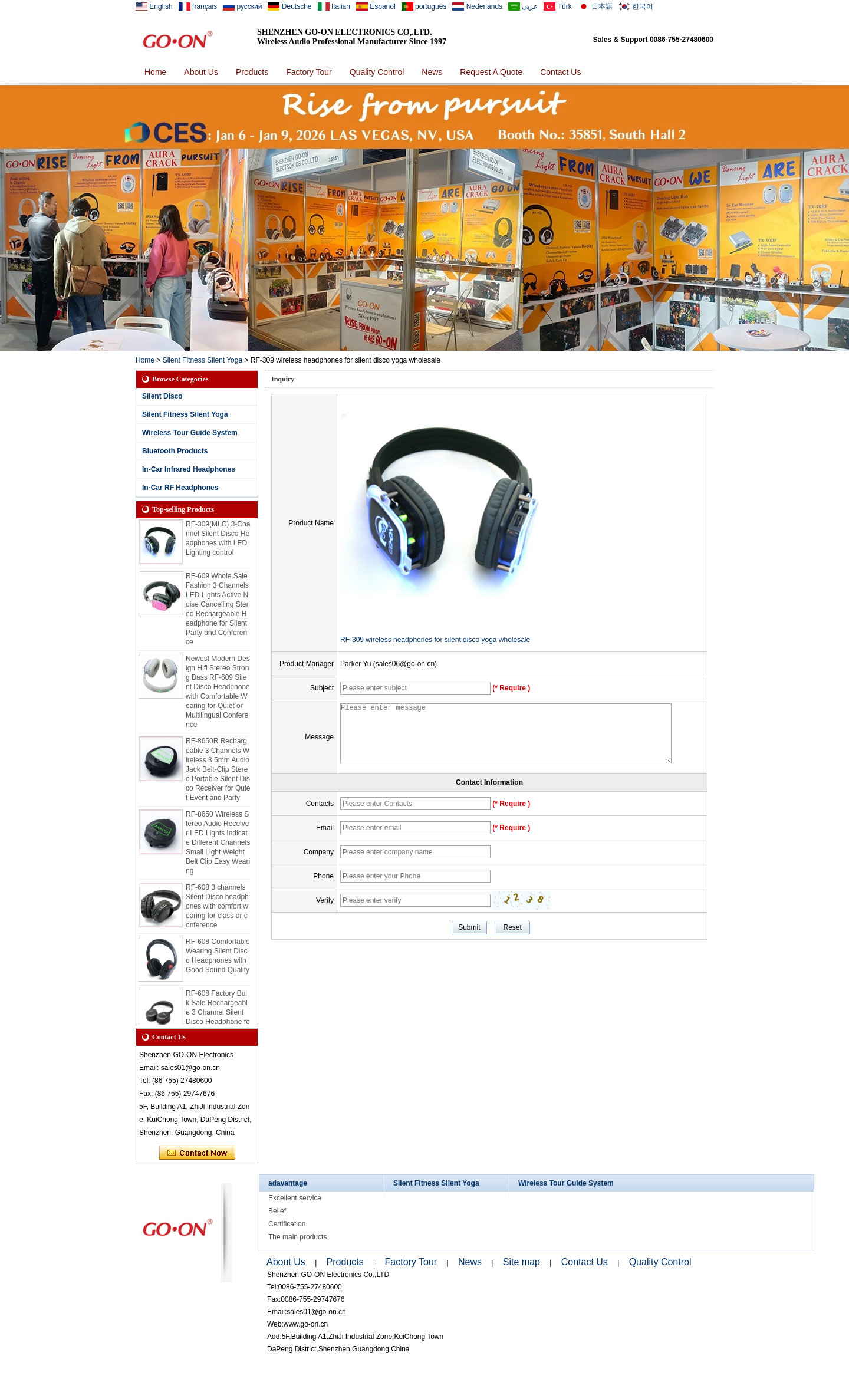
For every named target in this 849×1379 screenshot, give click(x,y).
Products (252, 72)
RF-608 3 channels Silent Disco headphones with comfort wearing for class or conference (217, 910)
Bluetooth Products (175, 451)
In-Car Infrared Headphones (188, 469)
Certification (286, 1224)
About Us (201, 72)
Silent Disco (162, 396)
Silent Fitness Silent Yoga (202, 360)
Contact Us (560, 72)
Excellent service (294, 1198)
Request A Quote (491, 72)
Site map (521, 1262)
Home (155, 72)
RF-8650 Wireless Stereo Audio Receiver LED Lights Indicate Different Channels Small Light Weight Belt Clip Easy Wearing (218, 846)
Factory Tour (309, 72)
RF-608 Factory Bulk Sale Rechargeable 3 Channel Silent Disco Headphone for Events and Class (218, 1016)
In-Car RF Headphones (180, 487)
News (432, 72)
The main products (297, 1237)
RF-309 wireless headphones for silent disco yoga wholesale (435, 640)
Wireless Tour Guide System (190, 433)
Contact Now (197, 1153)
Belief (277, 1211)
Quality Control (377, 72)
